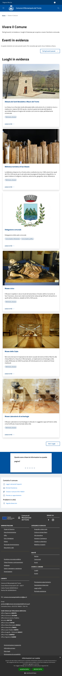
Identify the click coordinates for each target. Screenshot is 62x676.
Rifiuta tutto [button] (38, 669)
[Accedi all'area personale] (54, 2)
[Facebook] (48, 520)
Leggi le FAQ (37, 588)
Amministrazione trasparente (12, 645)
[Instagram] (53, 520)
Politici (6, 541)
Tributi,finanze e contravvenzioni (13, 562)
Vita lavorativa (38, 535)
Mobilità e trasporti (39, 545)
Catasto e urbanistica (40, 541)
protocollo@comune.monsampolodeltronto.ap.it (15, 604)
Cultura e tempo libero (40, 532)
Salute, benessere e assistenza (13, 568)
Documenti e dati (9, 548)
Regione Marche (7, 2)
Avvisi (36, 562)
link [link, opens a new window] (47, 665)
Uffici (5, 535)
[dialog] (31, 666)
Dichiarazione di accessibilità (12, 654)
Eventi (36, 573)
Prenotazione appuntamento (42, 582)
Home (3, 15)
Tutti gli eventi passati (50, 51)
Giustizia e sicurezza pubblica (12, 559)
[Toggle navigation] (3, 8)
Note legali (7, 651)
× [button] (60, 657)
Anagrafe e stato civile (40, 529)
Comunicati (37, 559)
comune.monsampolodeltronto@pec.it (15, 597)
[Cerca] (58, 8)
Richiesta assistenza (40, 591)
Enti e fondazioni (9, 538)
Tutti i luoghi (53, 444)
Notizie (36, 556)
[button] (31, 673)
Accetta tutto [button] (24, 669)
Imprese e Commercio (40, 538)
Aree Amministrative (10, 532)
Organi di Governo (9, 529)
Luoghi (36, 570)
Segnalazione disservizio (41, 585)
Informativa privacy (9, 648)
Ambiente (7, 565)
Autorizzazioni (8, 571)
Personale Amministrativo (11, 545)
